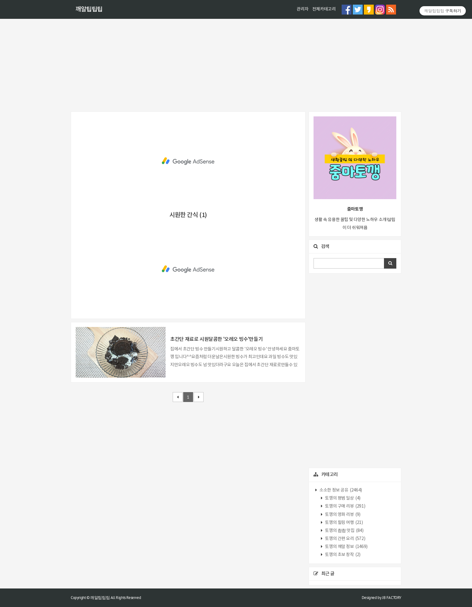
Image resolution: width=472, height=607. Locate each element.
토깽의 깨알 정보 (346, 546)
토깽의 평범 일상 (342, 498)
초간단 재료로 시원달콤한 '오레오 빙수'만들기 (216, 339)
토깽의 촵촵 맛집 (344, 530)
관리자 (302, 9)
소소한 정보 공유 (340, 490)
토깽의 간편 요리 (344, 538)
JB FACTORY (391, 597)
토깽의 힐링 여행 (343, 522)
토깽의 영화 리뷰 (342, 514)
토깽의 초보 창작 (342, 554)
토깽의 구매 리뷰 (344, 506)
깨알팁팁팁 (89, 9)
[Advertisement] (236, 65)
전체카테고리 (324, 9)
